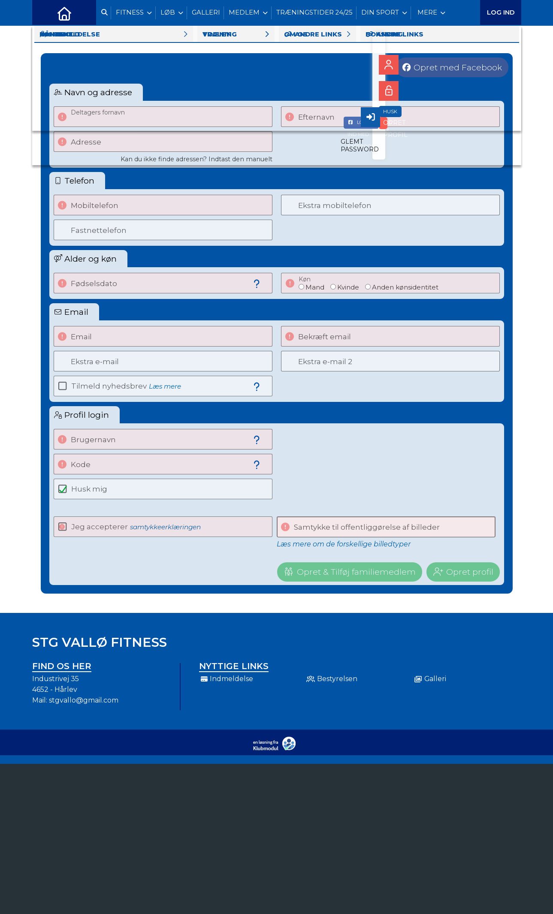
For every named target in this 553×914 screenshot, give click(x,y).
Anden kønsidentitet (405, 287)
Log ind (501, 13)
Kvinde (348, 287)
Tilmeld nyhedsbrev (126, 386)
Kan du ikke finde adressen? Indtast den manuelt (196, 159)
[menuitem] (45, 13)
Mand (314, 287)
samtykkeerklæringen (165, 527)
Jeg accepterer (136, 526)
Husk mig (89, 489)
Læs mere (165, 386)
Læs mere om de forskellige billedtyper (344, 544)
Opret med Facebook (458, 67)
